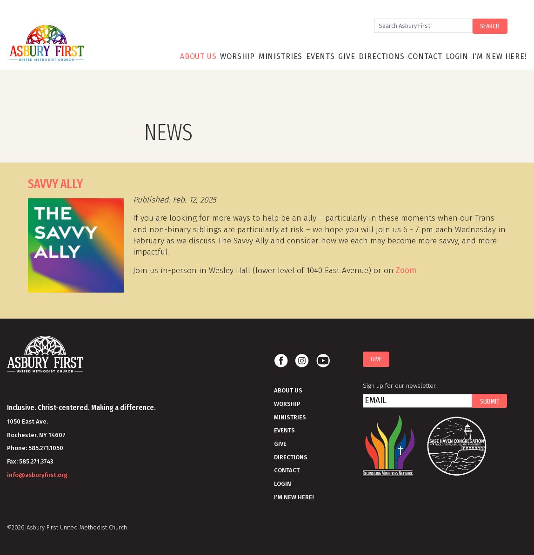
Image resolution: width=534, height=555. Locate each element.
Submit (490, 401)
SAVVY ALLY (55, 183)
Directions (382, 56)
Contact (425, 56)
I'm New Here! (499, 56)
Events (320, 56)
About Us (198, 56)
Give (346, 56)
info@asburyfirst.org (37, 474)
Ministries (281, 56)
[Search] (423, 26)
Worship (237, 56)
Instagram (302, 361)
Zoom (406, 270)
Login (457, 56)
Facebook (281, 361)
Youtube (323, 361)
